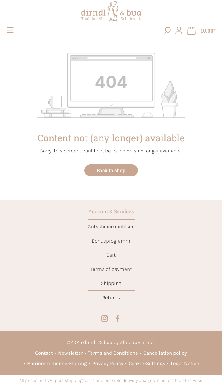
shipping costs (80, 380)
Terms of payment (111, 269)
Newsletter (70, 353)
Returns (111, 297)
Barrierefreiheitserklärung (57, 363)
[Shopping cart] (201, 30)
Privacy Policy (107, 363)
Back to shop (111, 170)
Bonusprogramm (111, 241)
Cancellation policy (165, 353)
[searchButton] (167, 30)
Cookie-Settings (147, 363)
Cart (111, 255)
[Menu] (11, 30)
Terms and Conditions (113, 353)
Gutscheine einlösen (111, 226)
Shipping (111, 283)
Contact (44, 353)
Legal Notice (185, 363)
